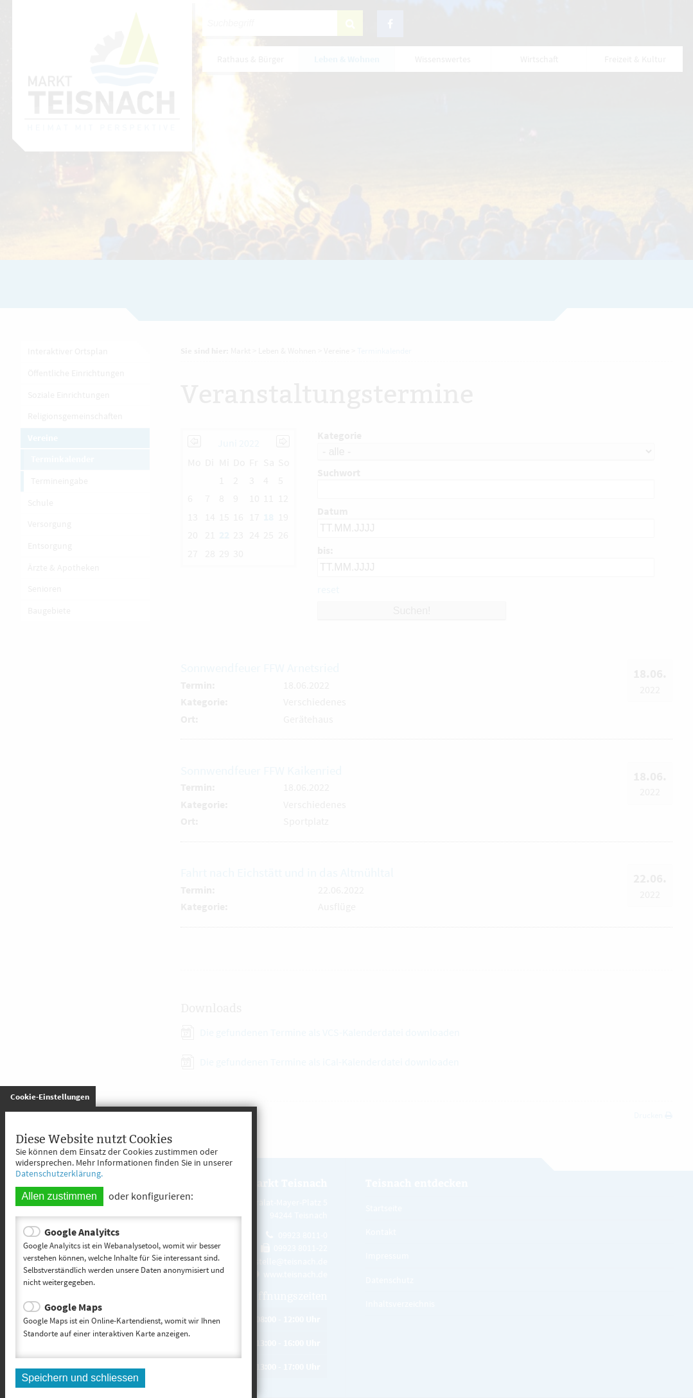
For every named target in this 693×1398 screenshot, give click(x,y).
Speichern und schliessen (80, 1377)
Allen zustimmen (59, 1196)
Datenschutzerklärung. (59, 1173)
